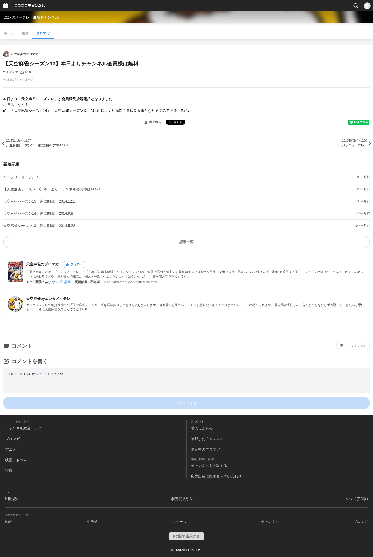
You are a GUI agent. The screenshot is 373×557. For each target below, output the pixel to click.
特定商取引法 (182, 499)
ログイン (41, 374)
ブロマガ (43, 33)
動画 (25, 33)
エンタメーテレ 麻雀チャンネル (31, 17)
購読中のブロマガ (205, 449)
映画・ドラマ (16, 460)
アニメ (10, 449)
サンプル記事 (61, 282)
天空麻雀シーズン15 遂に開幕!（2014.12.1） (41, 201)
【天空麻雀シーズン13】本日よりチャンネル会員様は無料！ (52, 189)
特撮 (8, 471)
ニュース (179, 521)
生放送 (92, 521)
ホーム (9, 33)
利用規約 (12, 499)
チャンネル (270, 521)
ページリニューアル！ (21, 177)
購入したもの (202, 428)
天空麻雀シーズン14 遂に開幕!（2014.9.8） (40, 213)
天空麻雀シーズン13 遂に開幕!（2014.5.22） (41, 225)
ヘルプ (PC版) (356, 499)
